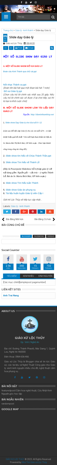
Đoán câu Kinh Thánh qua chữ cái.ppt (19, 71)
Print (18, 48)
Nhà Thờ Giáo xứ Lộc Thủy (34, 462)
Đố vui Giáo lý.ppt (13, 91)
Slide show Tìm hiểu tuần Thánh (22, 183)
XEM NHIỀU (28, 276)
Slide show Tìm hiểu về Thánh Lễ (22, 162)
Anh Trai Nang (11, 295)
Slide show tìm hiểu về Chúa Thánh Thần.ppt (28, 155)
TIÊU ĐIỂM (11, 276)
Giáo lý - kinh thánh (20, 206)
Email (29, 48)
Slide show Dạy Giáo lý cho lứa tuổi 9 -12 (23, 122)
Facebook (39, 236)
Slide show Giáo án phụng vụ (21, 189)
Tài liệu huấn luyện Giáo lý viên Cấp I (24, 193)
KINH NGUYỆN (45, 276)
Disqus (51, 236)
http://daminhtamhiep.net (42, 114)
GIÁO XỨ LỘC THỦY (15, 459)
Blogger (26, 236)
